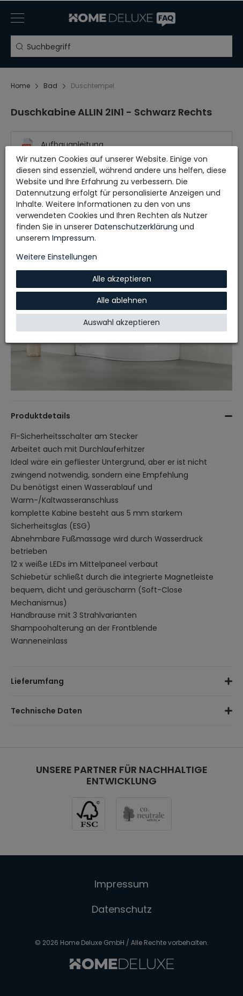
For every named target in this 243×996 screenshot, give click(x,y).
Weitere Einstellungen (56, 256)
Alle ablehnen (122, 300)
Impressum (73, 238)
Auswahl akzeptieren (121, 322)
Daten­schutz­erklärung (136, 226)
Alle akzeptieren (121, 278)
